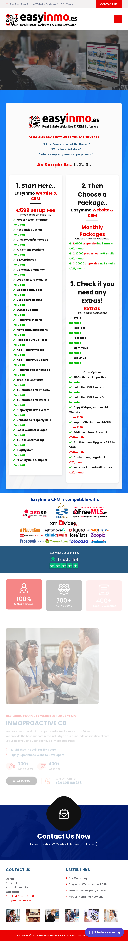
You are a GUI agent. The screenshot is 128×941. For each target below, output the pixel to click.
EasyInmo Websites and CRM (88, 884)
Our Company (78, 878)
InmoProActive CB (50, 935)
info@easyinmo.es (19, 900)
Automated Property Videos (87, 890)
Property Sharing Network (85, 896)
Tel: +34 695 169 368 (20, 896)
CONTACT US (109, 4)
